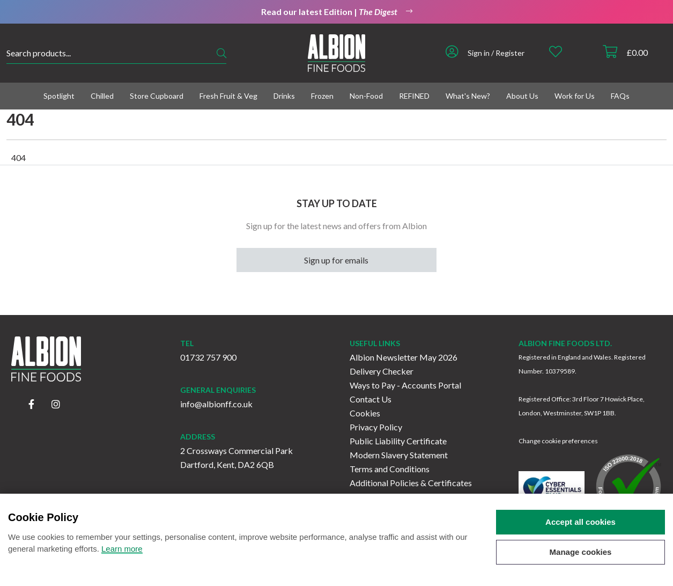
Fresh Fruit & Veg (228, 95)
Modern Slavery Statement (399, 455)
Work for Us (574, 95)
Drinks (284, 95)
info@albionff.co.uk (216, 404)
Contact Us (370, 399)
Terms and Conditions (390, 469)
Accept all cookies (580, 528)
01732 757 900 (208, 357)
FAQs (620, 95)
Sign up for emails (336, 260)
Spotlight (59, 95)
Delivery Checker (381, 371)
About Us (522, 95)
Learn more (122, 555)
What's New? (468, 95)
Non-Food (366, 95)
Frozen (322, 95)
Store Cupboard (156, 95)
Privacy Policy (376, 427)
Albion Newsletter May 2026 (403, 357)
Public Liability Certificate (398, 441)
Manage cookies (581, 558)
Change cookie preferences (558, 441)
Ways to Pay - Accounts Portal (405, 385)
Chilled (102, 95)
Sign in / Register (496, 52)
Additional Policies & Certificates (411, 483)
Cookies (365, 413)
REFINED (414, 95)
